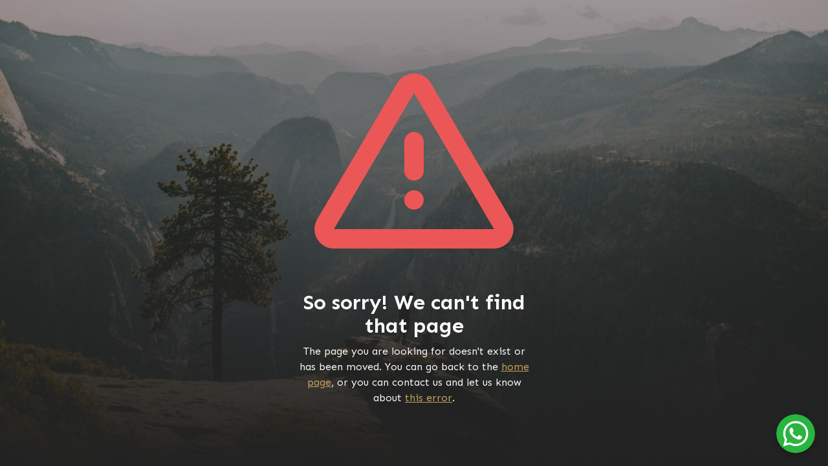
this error (428, 398)
